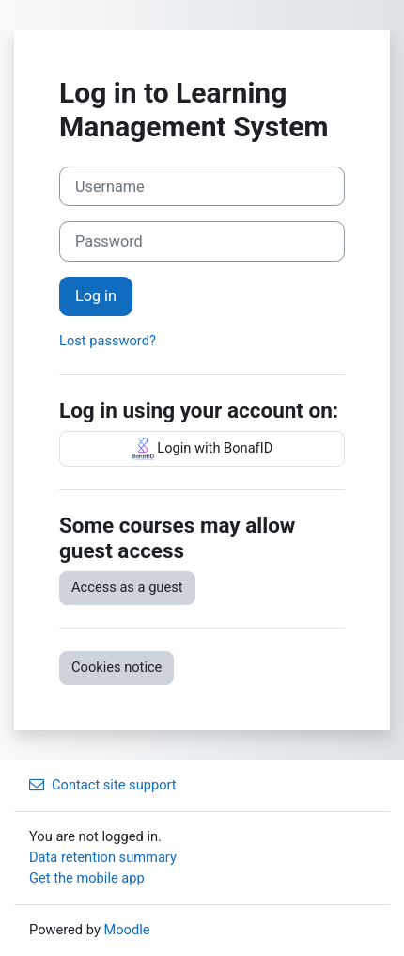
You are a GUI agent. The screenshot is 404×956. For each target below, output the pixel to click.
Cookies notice (116, 667)
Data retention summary (103, 857)
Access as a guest (127, 587)
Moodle (126, 929)
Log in (96, 296)
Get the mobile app (87, 877)
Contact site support (103, 784)
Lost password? (107, 340)
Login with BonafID (202, 449)
